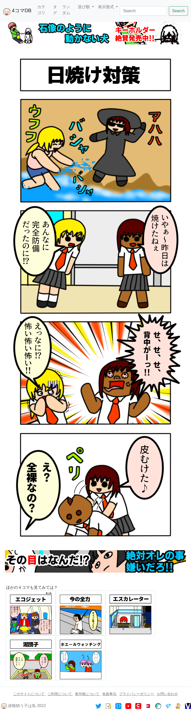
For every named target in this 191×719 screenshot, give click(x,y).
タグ (55, 10)
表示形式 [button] (106, 7)
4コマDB (17, 11)
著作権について (87, 694)
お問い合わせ (167, 694)
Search (178, 11)
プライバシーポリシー (137, 694)
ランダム (66, 10)
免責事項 (109, 694)
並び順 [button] (84, 7)
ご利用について (60, 694)
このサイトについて (29, 694)
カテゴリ (41, 10)
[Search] (143, 11)
